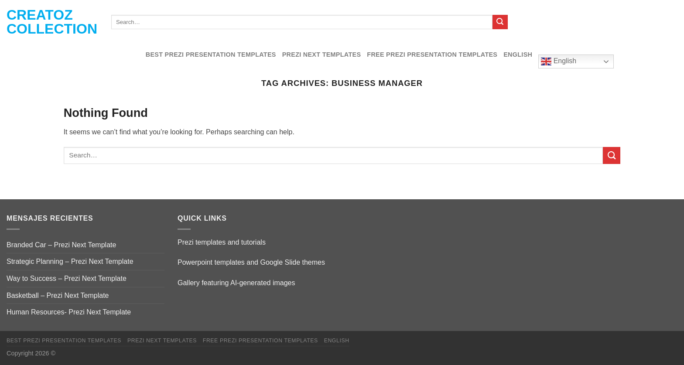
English (517, 54)
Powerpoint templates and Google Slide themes (251, 262)
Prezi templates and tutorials (222, 242)
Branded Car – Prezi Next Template (61, 245)
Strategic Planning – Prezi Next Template (70, 261)
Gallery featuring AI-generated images (236, 283)
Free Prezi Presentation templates (432, 54)
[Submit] (499, 22)
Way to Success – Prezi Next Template (67, 278)
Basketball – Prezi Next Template (58, 295)
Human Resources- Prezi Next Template (69, 312)
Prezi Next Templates (321, 54)
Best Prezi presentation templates (211, 54)
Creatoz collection (52, 22)
